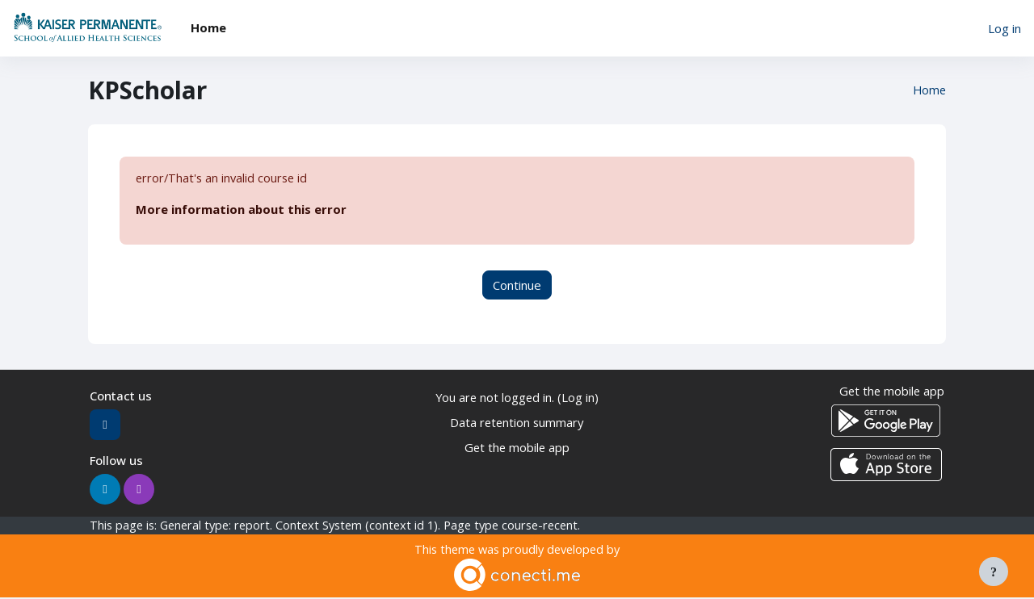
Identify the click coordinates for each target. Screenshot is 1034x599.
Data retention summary (516, 422)
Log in (1004, 28)
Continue (517, 285)
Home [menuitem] (208, 27)
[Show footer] (993, 571)
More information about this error (241, 210)
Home (928, 90)
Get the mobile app (516, 447)
